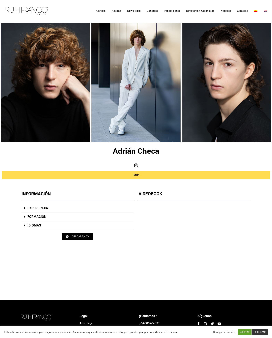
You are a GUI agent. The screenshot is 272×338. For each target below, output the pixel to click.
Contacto (242, 10)
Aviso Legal (86, 323)
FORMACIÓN (36, 217)
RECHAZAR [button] (260, 332)
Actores (116, 10)
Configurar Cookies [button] (224, 332)
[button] (77, 208)
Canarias (152, 10)
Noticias (226, 10)
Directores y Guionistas (200, 10)
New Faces (134, 10)
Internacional (172, 10)
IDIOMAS (34, 225)
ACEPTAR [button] (244, 332)
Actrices (100, 10)
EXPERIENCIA (37, 208)
